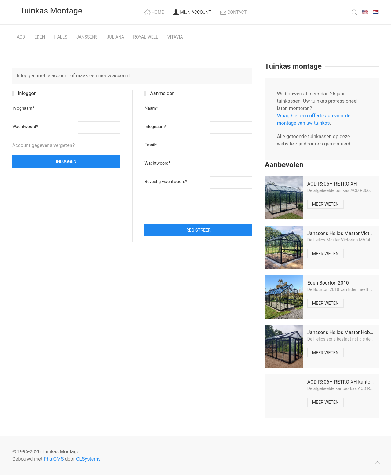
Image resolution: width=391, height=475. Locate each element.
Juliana (115, 37)
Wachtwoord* (25, 126)
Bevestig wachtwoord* (165, 181)
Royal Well (145, 37)
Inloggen (66, 161)
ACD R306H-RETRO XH (332, 184)
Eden (39, 37)
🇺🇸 (365, 12)
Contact (233, 12)
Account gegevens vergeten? (43, 145)
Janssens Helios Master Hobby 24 (344, 332)
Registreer (198, 230)
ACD (21, 37)
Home (154, 12)
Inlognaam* (23, 108)
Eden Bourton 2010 (328, 283)
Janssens (87, 37)
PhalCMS (54, 459)
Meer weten (325, 204)
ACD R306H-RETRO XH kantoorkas (344, 382)
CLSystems (88, 459)
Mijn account (192, 12)
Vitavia (175, 37)
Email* (150, 144)
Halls (60, 37)
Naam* (151, 108)
